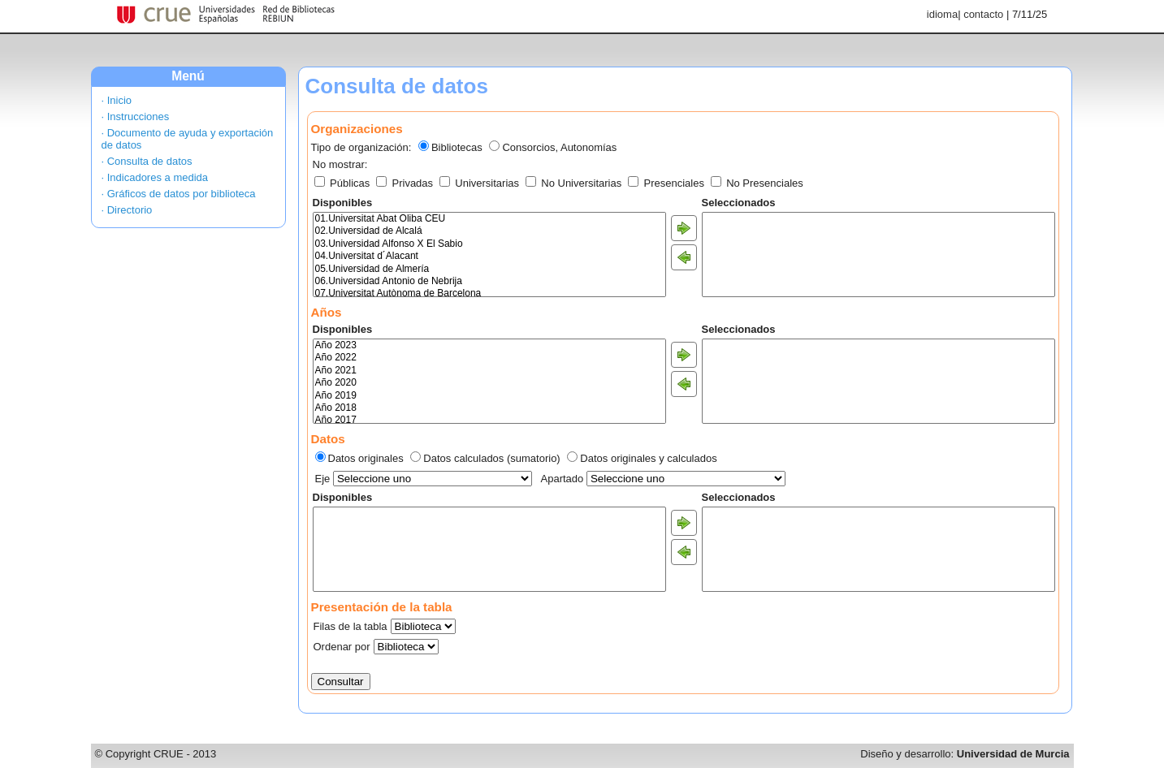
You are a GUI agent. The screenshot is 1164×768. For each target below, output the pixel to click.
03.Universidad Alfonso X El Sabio (489, 244)
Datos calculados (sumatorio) (491, 458)
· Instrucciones (136, 116)
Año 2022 (489, 358)
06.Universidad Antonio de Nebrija (489, 281)
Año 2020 (489, 383)
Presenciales (667, 183)
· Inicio (117, 100)
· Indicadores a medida (155, 177)
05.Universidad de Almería (489, 269)
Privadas (406, 183)
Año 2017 (489, 420)
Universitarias (480, 183)
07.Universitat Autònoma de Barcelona (489, 293)
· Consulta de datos (147, 161)
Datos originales (366, 458)
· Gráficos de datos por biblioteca (179, 194)
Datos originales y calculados (648, 458)
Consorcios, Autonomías (559, 147)
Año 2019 (489, 396)
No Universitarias (575, 183)
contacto (983, 14)
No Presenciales (757, 183)
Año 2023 (489, 345)
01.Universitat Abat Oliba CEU (489, 219)
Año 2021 (489, 371)
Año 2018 (489, 408)
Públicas (343, 183)
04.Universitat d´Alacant (489, 256)
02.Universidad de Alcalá (489, 231)
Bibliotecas (456, 147)
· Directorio (127, 210)
